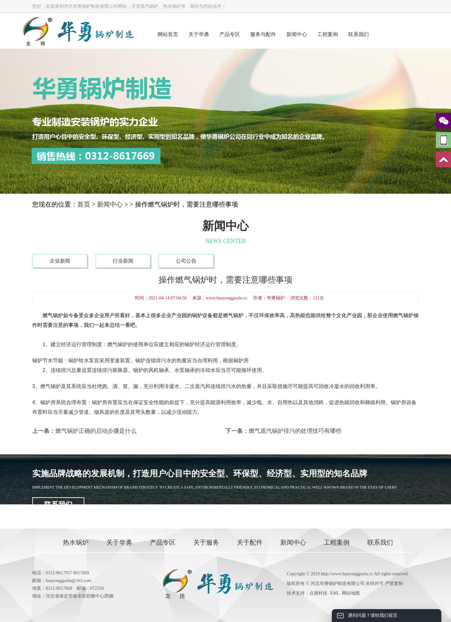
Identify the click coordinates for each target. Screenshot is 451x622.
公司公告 (186, 261)
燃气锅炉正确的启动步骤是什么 (96, 431)
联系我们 (358, 34)
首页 (83, 204)
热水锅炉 (76, 542)
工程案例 (327, 34)
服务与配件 (263, 34)
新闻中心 (296, 34)
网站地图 (351, 593)
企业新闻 (60, 261)
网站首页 (168, 34)
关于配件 (250, 542)
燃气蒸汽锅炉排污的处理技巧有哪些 (295, 431)
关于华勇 (198, 34)
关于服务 (206, 542)
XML (335, 593)
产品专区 (229, 34)
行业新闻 (123, 261)
